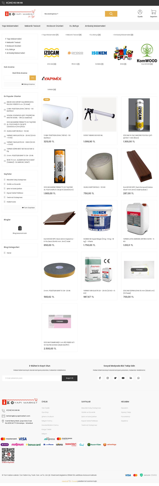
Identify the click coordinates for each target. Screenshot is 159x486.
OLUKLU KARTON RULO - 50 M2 (94, 188)
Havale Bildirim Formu (50, 428)
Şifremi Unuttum (48, 419)
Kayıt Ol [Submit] (69, 381)
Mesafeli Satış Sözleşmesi (91, 411)
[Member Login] (140, 14)
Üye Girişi (45, 415)
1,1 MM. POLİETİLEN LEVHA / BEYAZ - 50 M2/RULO (57, 137)
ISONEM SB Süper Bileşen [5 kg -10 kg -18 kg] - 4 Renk (98, 241)
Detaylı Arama (28, 84)
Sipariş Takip (126, 415)
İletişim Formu (47, 424)
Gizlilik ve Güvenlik (88, 415)
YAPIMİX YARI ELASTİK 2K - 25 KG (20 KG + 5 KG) (99, 293)
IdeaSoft (65, 484)
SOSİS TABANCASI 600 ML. (93, 136)
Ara (32, 78)
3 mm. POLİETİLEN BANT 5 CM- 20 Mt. (57, 292)
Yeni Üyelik (45, 411)
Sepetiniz (124, 424)
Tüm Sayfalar (28, 208)
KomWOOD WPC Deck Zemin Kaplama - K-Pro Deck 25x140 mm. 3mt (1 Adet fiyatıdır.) (59, 241)
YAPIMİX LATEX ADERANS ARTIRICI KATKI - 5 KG (138, 241)
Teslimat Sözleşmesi (89, 428)
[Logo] (20, 14)
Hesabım (124, 411)
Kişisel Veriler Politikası (89, 424)
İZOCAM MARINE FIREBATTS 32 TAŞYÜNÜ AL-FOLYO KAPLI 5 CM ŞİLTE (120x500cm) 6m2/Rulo (59, 189)
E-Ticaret (73, 484)
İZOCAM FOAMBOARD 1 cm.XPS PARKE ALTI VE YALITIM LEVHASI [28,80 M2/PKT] (59, 345)
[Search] (79, 14)
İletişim (44, 437)
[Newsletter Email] (40, 381)
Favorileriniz (125, 419)
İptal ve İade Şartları (89, 419)
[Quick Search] (16, 78)
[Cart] (153, 14)
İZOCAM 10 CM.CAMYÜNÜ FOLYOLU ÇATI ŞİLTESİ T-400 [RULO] (137, 137)
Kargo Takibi (46, 432)
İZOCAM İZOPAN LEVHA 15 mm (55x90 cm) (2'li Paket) (138, 293)
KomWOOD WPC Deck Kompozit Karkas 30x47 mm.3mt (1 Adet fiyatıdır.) (138, 189)
